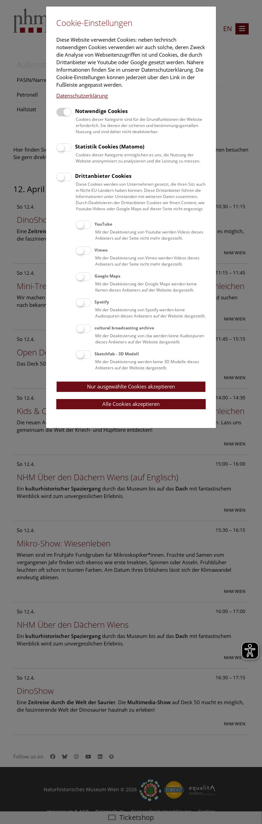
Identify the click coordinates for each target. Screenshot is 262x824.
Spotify (101, 302)
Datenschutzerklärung (82, 95)
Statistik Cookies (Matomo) (109, 146)
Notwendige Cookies (101, 111)
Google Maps (107, 276)
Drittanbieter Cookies (103, 175)
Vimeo (100, 250)
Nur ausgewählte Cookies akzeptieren (131, 386)
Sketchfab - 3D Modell (116, 354)
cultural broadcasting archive (124, 328)
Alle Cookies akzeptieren (131, 403)
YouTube (103, 224)
